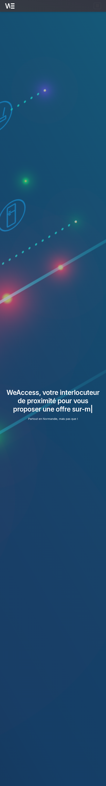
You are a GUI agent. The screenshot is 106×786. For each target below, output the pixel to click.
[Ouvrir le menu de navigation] (97, 6)
